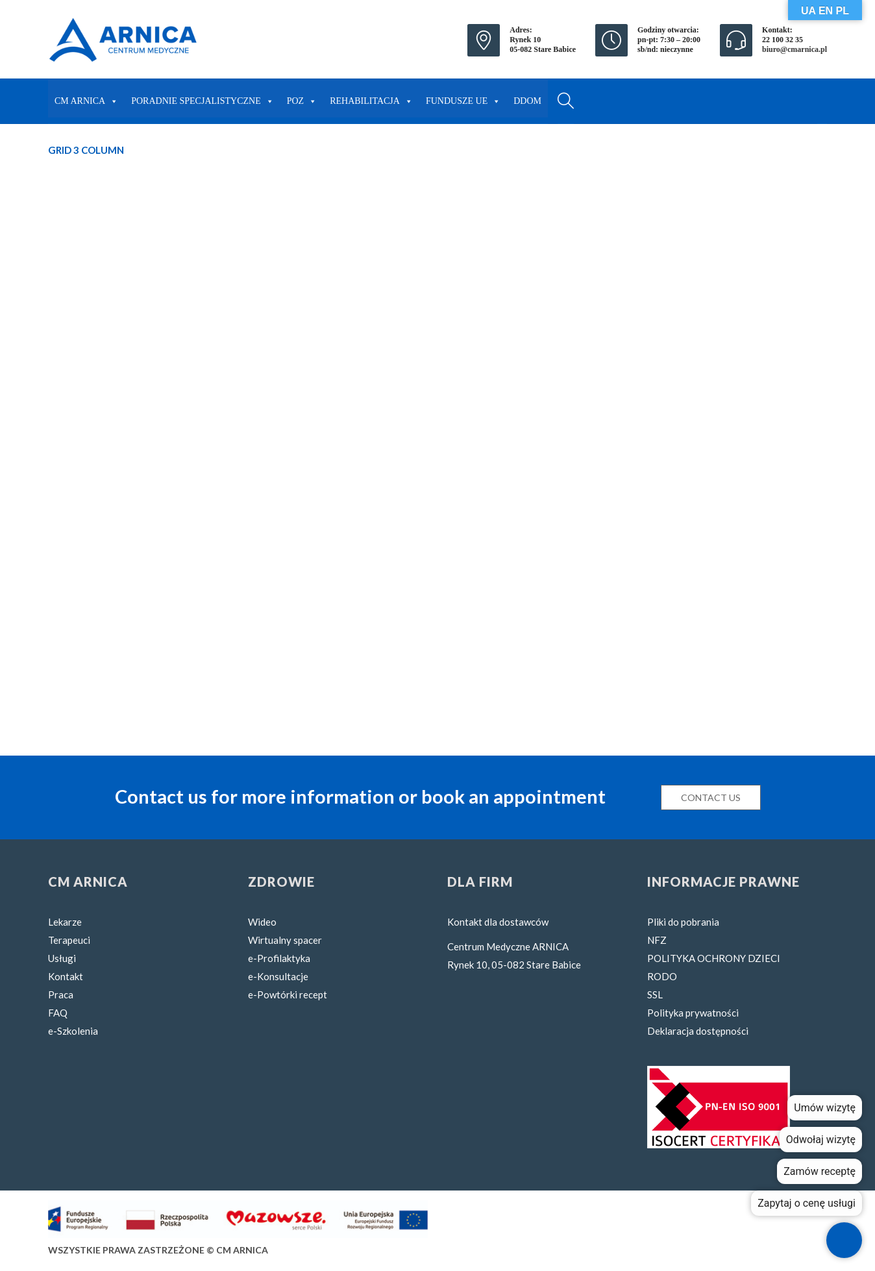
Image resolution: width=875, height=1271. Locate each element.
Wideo (262, 922)
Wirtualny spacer (285, 940)
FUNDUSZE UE (463, 98)
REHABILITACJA (371, 98)
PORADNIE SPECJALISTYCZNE (202, 98)
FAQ (58, 1012)
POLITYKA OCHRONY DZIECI (713, 958)
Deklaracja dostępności (697, 1031)
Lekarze (65, 922)
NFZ (657, 940)
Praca (60, 994)
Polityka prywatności (693, 1012)
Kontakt (65, 976)
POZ (302, 98)
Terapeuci (69, 940)
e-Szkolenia (73, 1031)
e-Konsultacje (278, 976)
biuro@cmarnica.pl (794, 49)
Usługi (62, 958)
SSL (655, 994)
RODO (662, 976)
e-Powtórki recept (287, 994)
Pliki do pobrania (683, 922)
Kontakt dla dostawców (497, 922)
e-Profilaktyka (279, 958)
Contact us (711, 797)
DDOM (527, 101)
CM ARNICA (86, 98)
